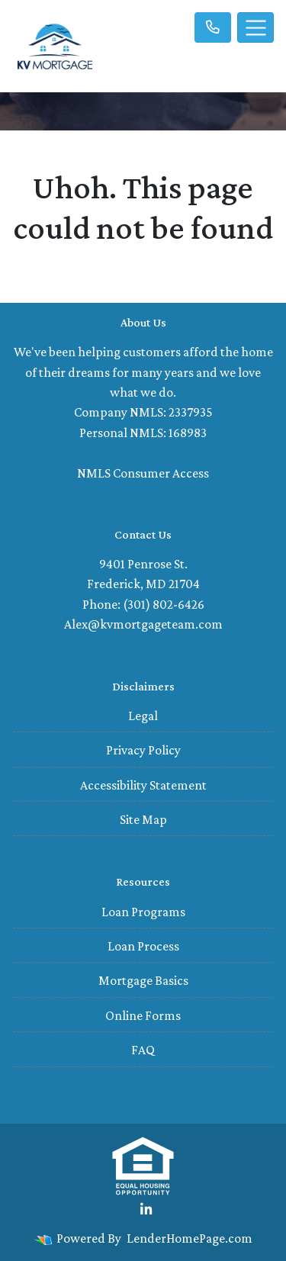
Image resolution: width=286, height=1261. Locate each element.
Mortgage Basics (143, 980)
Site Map (143, 819)
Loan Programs (143, 911)
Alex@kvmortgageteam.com (143, 624)
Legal (143, 715)
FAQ (143, 1049)
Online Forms (143, 1015)
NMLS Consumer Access (143, 473)
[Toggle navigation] (255, 27)
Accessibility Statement (143, 785)
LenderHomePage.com (189, 1238)
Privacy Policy (143, 750)
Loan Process (143, 946)
